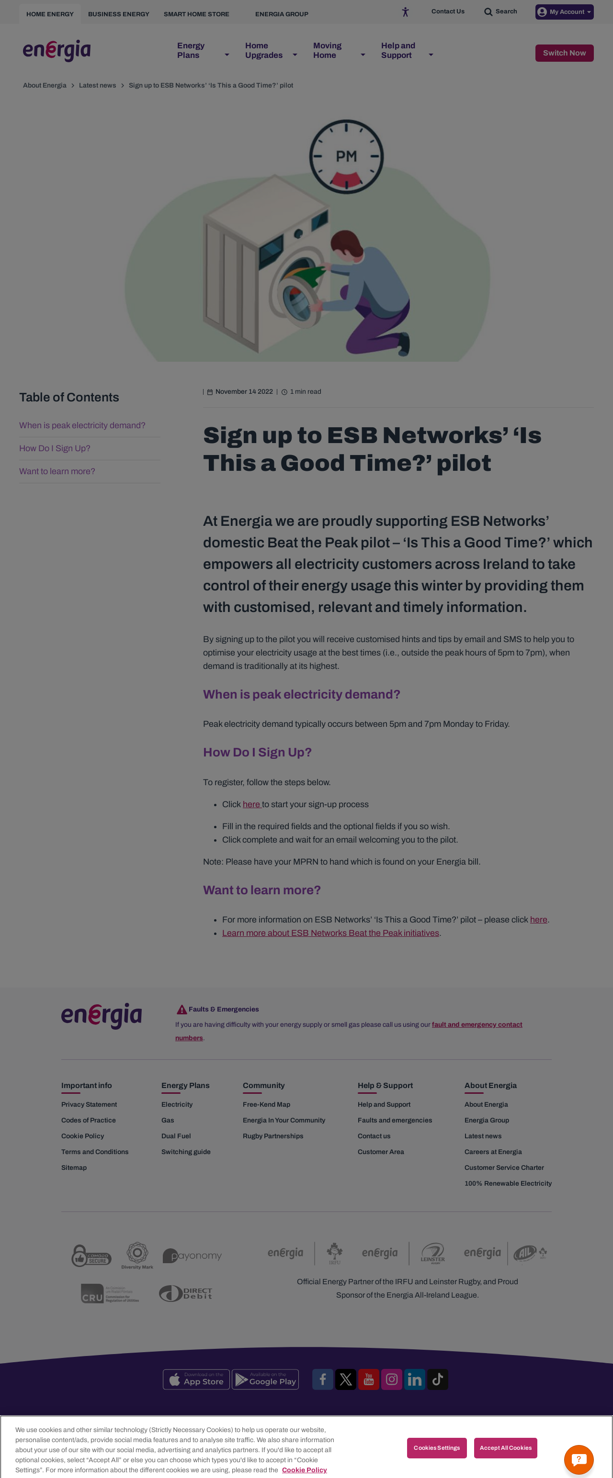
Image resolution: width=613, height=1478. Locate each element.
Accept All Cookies (506, 1461)
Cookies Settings (437, 1461)
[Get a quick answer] (579, 1460)
